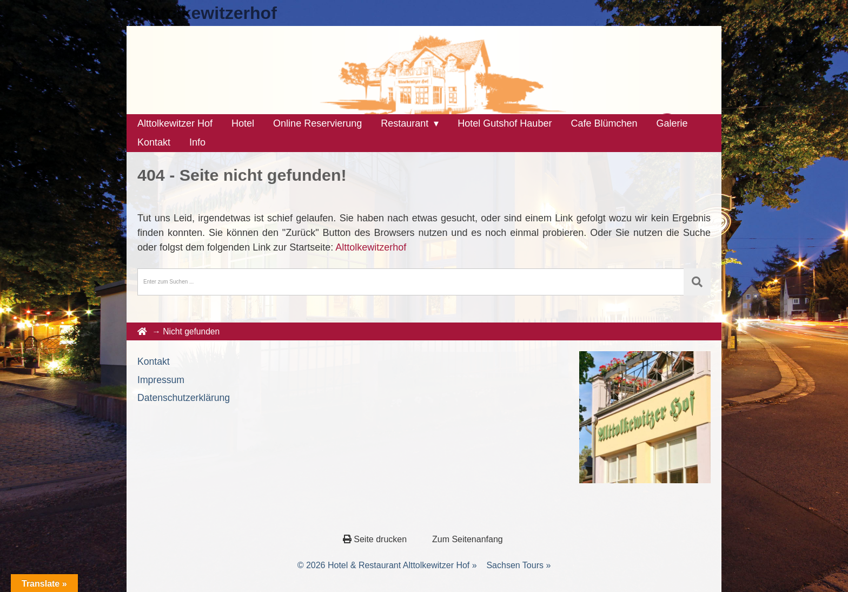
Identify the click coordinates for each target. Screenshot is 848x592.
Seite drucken (376, 539)
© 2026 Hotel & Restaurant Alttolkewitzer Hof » (387, 565)
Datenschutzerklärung (183, 397)
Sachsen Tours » (518, 565)
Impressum (160, 379)
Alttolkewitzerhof (207, 13)
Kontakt (153, 361)
